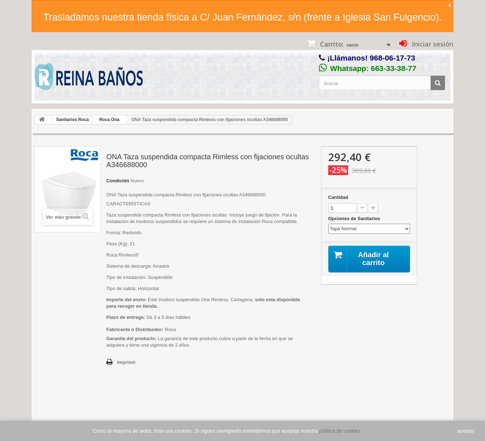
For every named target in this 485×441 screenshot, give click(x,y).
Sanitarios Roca (72, 119)
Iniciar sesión (431, 44)
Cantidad (338, 197)
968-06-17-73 (392, 58)
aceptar (465, 431)
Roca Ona (109, 119)
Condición (117, 180)
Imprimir (126, 362)
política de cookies (340, 431)
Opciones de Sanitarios (355, 218)
